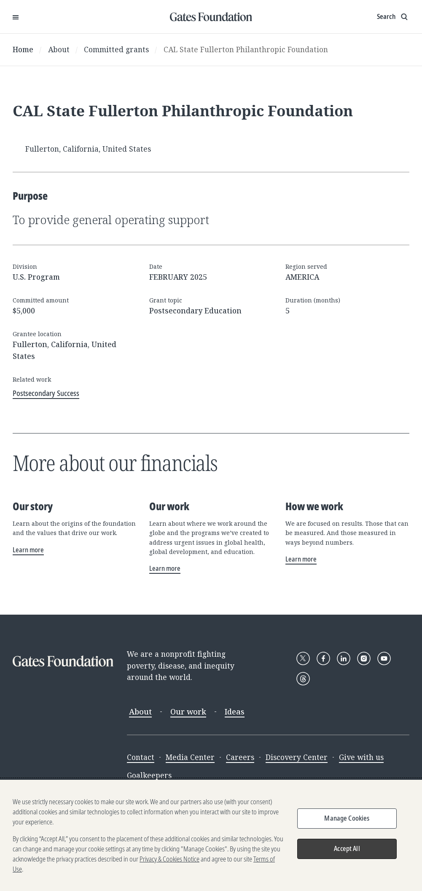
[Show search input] (393, 17)
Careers (240, 757)
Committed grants (116, 49)
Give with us (361, 757)
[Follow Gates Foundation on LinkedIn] (343, 658)
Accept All (347, 848)
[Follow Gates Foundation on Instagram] (363, 658)
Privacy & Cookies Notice (169, 859)
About (59, 49)
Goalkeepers (149, 775)
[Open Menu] (16, 17)
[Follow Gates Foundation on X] (303, 658)
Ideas (235, 711)
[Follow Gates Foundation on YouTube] (384, 658)
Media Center (190, 757)
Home (23, 49)
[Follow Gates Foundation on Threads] (303, 678)
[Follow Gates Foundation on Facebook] (323, 658)
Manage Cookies (346, 818)
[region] (211, 835)
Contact (140, 757)
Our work (188, 711)
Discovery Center (297, 757)
